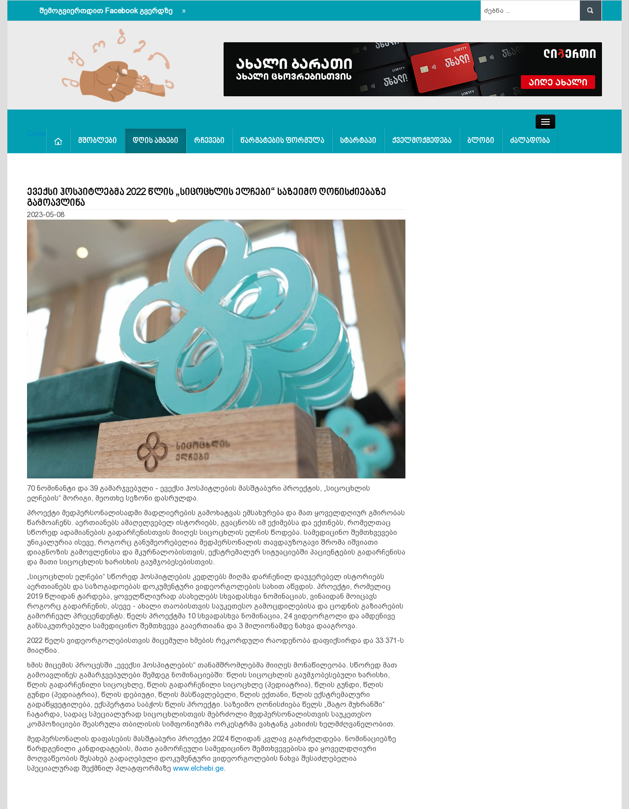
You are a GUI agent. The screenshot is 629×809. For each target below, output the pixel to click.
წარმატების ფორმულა (282, 141)
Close (36, 133)
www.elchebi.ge (198, 768)
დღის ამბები (155, 141)
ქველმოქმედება (422, 141)
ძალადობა (530, 141)
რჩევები (209, 141)
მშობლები (97, 141)
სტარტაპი (358, 141)
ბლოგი (480, 141)
